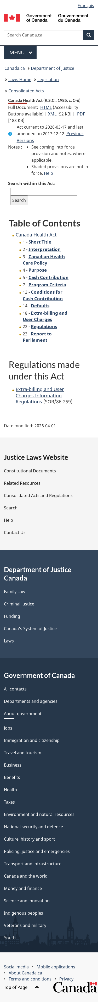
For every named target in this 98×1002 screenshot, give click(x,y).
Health (10, 790)
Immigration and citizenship (32, 740)
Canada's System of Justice (30, 628)
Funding (12, 616)
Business (12, 765)
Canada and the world (26, 876)
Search (11, 508)
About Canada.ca (25, 973)
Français (86, 5)
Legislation (48, 79)
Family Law (14, 591)
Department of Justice (52, 68)
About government (23, 713)
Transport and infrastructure (32, 864)
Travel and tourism (22, 753)
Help (48, 173)
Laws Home (19, 79)
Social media (16, 967)
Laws (9, 641)
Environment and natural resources (39, 814)
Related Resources (22, 483)
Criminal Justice (19, 604)
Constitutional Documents (30, 471)
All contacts (15, 689)
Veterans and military (25, 925)
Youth (10, 938)
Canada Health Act (36, 234)
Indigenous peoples (23, 913)
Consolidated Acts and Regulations (38, 495)
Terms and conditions (30, 979)
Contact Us (15, 532)
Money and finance (23, 888)
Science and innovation (27, 901)
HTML (46, 107)
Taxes (9, 802)
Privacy (66, 979)
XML (52, 114)
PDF (81, 114)
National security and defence (33, 827)
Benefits (12, 777)
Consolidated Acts (26, 91)
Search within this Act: (31, 183)
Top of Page (21, 987)
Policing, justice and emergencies (37, 851)
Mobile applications (56, 967)
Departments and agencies (30, 701)
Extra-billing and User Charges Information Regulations (40, 395)
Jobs (8, 728)
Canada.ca (14, 68)
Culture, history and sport (29, 839)
